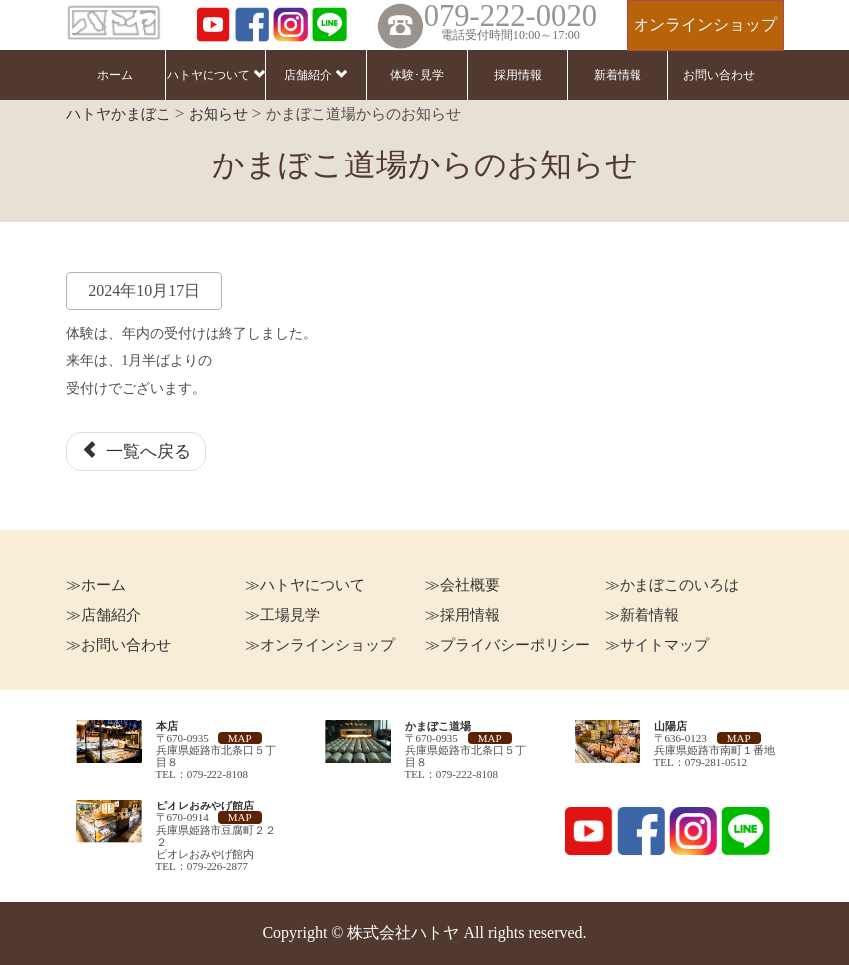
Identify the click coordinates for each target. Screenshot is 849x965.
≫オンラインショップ (320, 645)
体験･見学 (417, 75)
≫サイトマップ (657, 645)
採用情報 (518, 75)
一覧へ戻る (136, 451)
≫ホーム (96, 585)
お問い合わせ (719, 75)
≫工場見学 (282, 615)
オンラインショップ (705, 24)
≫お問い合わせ (118, 645)
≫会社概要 (462, 585)
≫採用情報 (462, 615)
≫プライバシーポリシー (507, 645)
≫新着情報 (642, 615)
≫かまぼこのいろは (672, 585)
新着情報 (617, 75)
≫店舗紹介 (103, 615)
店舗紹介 (315, 75)
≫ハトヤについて (305, 585)
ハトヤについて (216, 75)
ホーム (115, 75)
